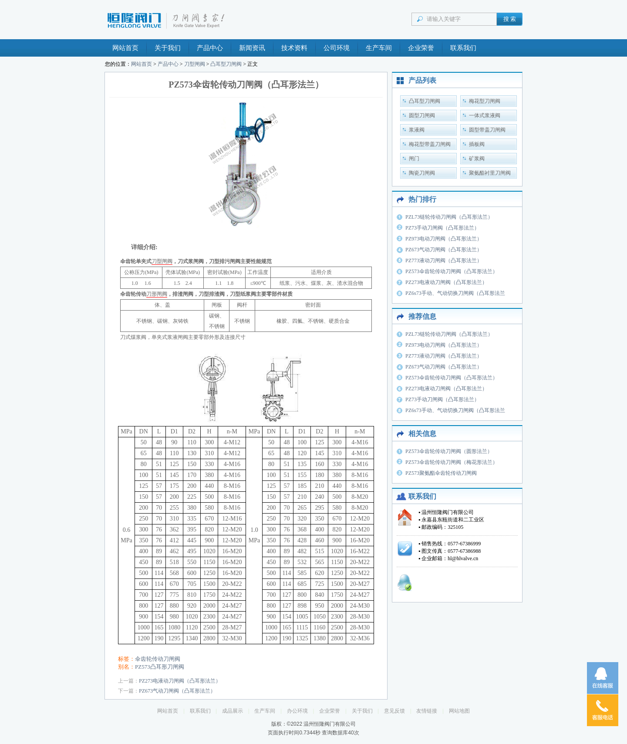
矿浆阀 (477, 159)
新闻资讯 (252, 47)
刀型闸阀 (194, 64)
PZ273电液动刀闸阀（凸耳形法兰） (180, 681)
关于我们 (168, 47)
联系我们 (463, 47)
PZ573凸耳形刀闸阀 (159, 666)
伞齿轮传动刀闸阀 (157, 659)
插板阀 (477, 144)
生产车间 (379, 47)
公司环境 (337, 47)
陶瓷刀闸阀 (422, 173)
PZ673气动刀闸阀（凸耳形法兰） (177, 691)
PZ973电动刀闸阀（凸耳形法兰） (443, 239)
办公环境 (297, 711)
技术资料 (294, 47)
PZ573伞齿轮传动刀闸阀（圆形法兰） (448, 451)
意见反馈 (394, 711)
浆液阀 (417, 130)
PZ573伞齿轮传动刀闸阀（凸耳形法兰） (451, 271)
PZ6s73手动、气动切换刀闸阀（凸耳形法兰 (455, 293)
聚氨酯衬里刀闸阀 (490, 173)
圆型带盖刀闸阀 (487, 130)
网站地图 (459, 711)
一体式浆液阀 (484, 115)
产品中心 (210, 47)
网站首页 (125, 47)
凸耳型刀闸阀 (226, 64)
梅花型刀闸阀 (484, 101)
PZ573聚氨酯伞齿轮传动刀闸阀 (441, 473)
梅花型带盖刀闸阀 (430, 144)
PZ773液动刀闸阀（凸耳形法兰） (443, 260)
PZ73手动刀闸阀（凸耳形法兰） (442, 228)
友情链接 (426, 711)
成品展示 (232, 711)
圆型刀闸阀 (422, 115)
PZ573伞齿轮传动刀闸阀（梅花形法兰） (451, 462)
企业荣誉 (421, 47)
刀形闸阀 (156, 294)
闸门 (414, 159)
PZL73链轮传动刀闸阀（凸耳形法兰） (449, 217)
